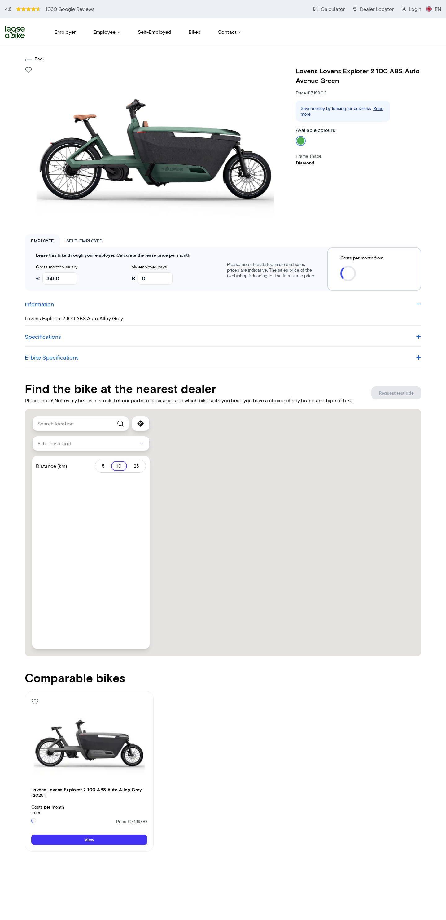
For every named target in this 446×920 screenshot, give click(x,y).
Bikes (194, 18)
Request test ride (401, 372)
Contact (230, 18)
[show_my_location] (141, 402)
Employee (106, 18)
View (89, 819)
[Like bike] (28, 49)
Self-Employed (154, 18)
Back (35, 39)
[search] (120, 403)
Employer (65, 18)
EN (438, 6)
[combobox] (80, 402)
